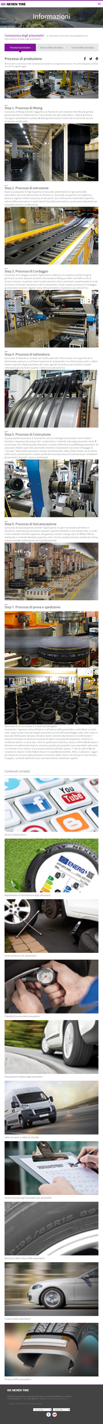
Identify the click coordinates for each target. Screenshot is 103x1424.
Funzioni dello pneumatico (82, 47)
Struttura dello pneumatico (51, 47)
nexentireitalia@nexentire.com (57, 1398)
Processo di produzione (20, 47)
